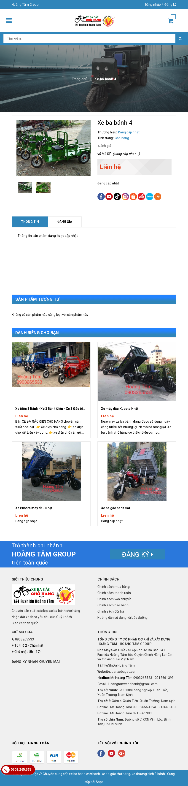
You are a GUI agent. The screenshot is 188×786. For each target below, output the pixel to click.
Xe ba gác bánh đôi (115, 508)
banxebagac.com (117, 671)
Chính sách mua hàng (113, 587)
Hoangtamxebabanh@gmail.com (127, 684)
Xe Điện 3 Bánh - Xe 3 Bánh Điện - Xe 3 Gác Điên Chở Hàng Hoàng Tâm (68, 409)
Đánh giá (104, 146)
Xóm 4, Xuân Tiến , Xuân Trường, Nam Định (136, 701)
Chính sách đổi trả (110, 611)
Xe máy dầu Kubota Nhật (119, 409)
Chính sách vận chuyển (114, 599)
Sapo (100, 782)
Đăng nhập (153, 4)
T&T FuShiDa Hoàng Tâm (116, 665)
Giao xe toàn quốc (25, 623)
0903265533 (24, 639)
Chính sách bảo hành (113, 605)
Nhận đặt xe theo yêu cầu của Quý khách (42, 617)
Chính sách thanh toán (114, 593)
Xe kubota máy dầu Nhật (33, 508)
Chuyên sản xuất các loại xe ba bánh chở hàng (46, 611)
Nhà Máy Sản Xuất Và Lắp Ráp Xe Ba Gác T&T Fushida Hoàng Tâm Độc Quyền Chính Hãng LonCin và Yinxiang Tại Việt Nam (134, 654)
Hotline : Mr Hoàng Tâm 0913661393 (124, 713)
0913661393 (164, 678)
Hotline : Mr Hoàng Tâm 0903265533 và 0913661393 (136, 707)
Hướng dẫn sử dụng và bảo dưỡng (122, 617)
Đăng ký (170, 4)
